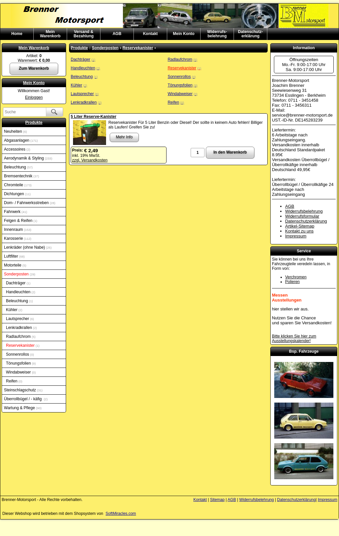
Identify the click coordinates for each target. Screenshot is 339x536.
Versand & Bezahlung (84, 33)
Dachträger (18, 283)
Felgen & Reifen (20, 220)
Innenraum (17, 229)
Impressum (295, 235)
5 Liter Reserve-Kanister (93, 116)
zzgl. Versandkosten (89, 160)
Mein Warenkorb (34, 48)
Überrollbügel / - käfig (26, 399)
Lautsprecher (20, 318)
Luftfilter (14, 256)
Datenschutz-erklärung (250, 33)
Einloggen (34, 97)
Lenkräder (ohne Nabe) (28, 247)
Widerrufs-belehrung (217, 33)
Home (16, 33)
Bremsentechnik (21, 176)
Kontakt (150, 33)
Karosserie (17, 238)
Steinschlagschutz (23, 390)
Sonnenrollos (20, 354)
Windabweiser (21, 372)
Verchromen (296, 277)
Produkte (33, 122)
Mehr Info (124, 137)
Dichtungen (17, 194)
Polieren (292, 281)
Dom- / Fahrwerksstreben (29, 202)
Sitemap (217, 499)
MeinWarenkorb (50, 33)
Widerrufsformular (302, 216)
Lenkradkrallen (21, 327)
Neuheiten (15, 131)
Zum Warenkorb (34, 68)
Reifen (14, 381)
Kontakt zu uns (299, 231)
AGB (117, 33)
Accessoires (17, 149)
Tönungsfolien (21, 363)
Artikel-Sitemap (299, 226)
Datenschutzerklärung (306, 221)
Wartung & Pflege (23, 408)
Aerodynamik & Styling (28, 158)
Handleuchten (20, 292)
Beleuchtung (18, 167)
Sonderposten (19, 274)
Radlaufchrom (20, 336)
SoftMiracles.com (121, 513)
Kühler (14, 309)
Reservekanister (22, 345)
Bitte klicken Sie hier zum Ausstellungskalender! (294, 338)
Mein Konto (183, 33)
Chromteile (17, 185)
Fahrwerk (15, 211)
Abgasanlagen (21, 140)
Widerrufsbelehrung (303, 211)
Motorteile (15, 265)
